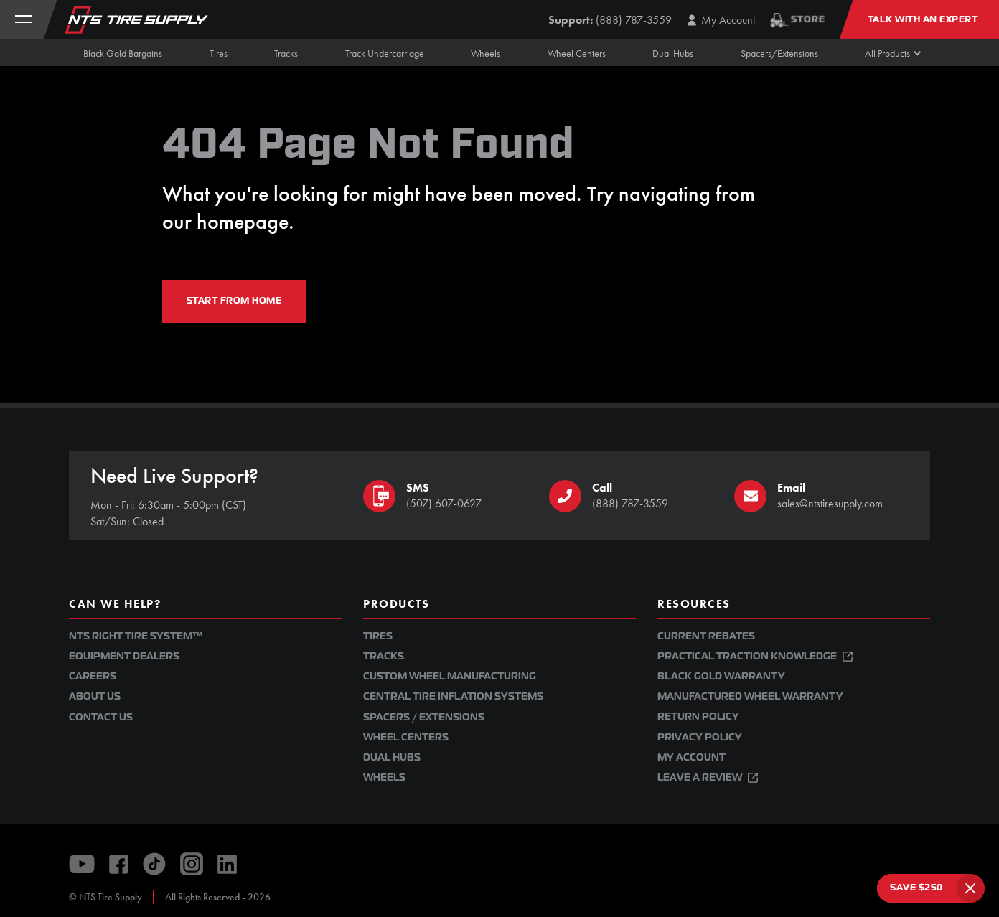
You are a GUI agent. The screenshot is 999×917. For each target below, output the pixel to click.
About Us (95, 696)
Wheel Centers (406, 737)
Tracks (383, 656)
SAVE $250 (916, 887)
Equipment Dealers (124, 656)
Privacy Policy (699, 737)
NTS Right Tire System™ (135, 636)
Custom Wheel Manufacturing (449, 676)
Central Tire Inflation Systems (453, 696)
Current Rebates (706, 636)
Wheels (384, 777)
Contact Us (101, 717)
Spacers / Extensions (423, 717)
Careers (92, 676)
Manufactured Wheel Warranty (750, 696)
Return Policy (698, 716)
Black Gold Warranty (721, 676)
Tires (378, 636)
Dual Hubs (392, 757)
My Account (691, 757)
